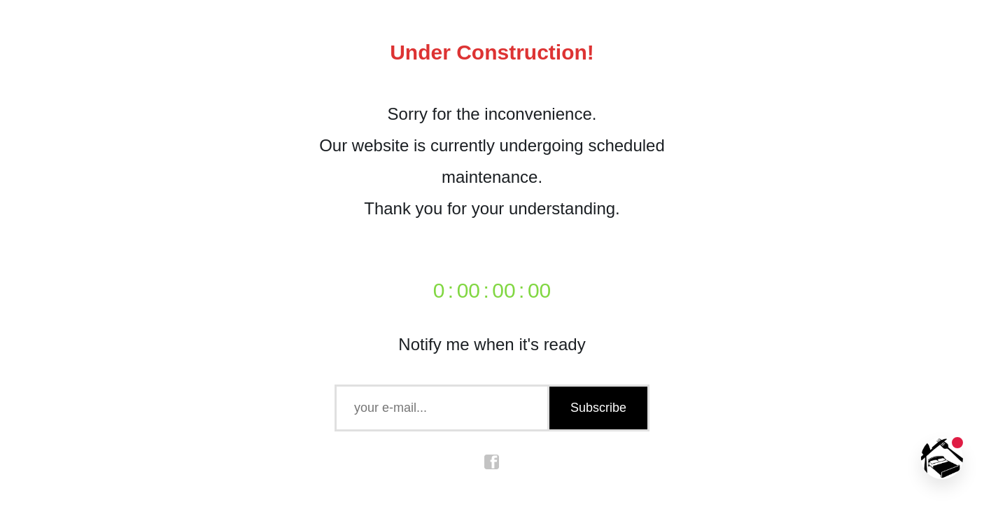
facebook (492, 462)
